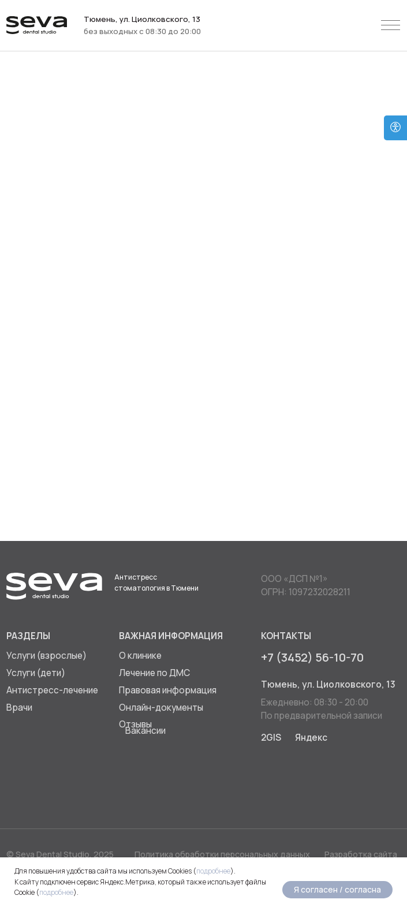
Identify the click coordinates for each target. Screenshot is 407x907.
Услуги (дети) (35, 673)
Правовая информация (167, 690)
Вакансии (145, 731)
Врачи (19, 707)
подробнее (213, 871)
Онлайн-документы (161, 707)
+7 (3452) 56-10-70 (312, 657)
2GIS (271, 737)
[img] (272, 775)
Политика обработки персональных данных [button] (222, 854)
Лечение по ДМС (154, 673)
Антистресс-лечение (52, 690)
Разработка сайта (360, 854)
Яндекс (311, 737)
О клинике (140, 656)
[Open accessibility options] (395, 127)
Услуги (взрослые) (46, 656)
